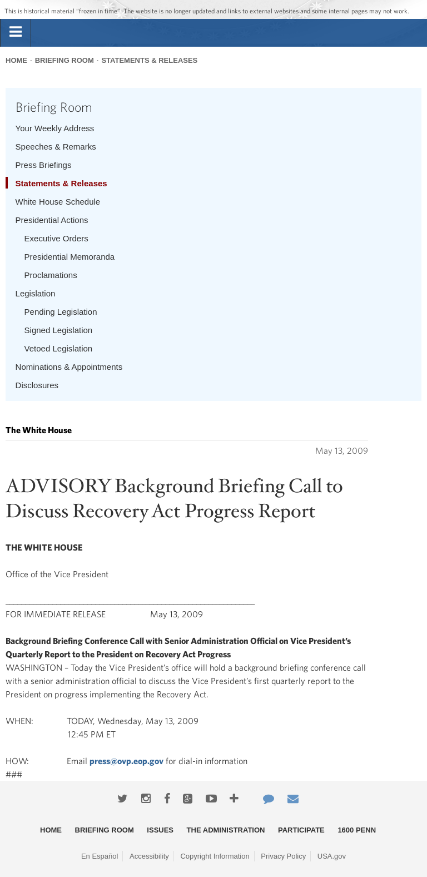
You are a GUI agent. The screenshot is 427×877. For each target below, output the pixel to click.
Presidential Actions (52, 220)
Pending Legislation (60, 311)
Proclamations (50, 275)
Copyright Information (214, 856)
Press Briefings (44, 165)
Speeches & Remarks (56, 146)
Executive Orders (56, 238)
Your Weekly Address (55, 128)
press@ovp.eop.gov (126, 761)
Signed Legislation (58, 330)
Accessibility (149, 856)
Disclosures (37, 385)
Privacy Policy (283, 856)
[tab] (15, 32)
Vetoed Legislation (58, 348)
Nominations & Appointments (69, 366)
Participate (301, 830)
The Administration (226, 830)
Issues (160, 830)
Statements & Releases (149, 60)
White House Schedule (58, 201)
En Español (99, 856)
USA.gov (331, 856)
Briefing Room (64, 60)
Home (16, 60)
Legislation (36, 293)
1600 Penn (356, 830)
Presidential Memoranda (69, 256)
